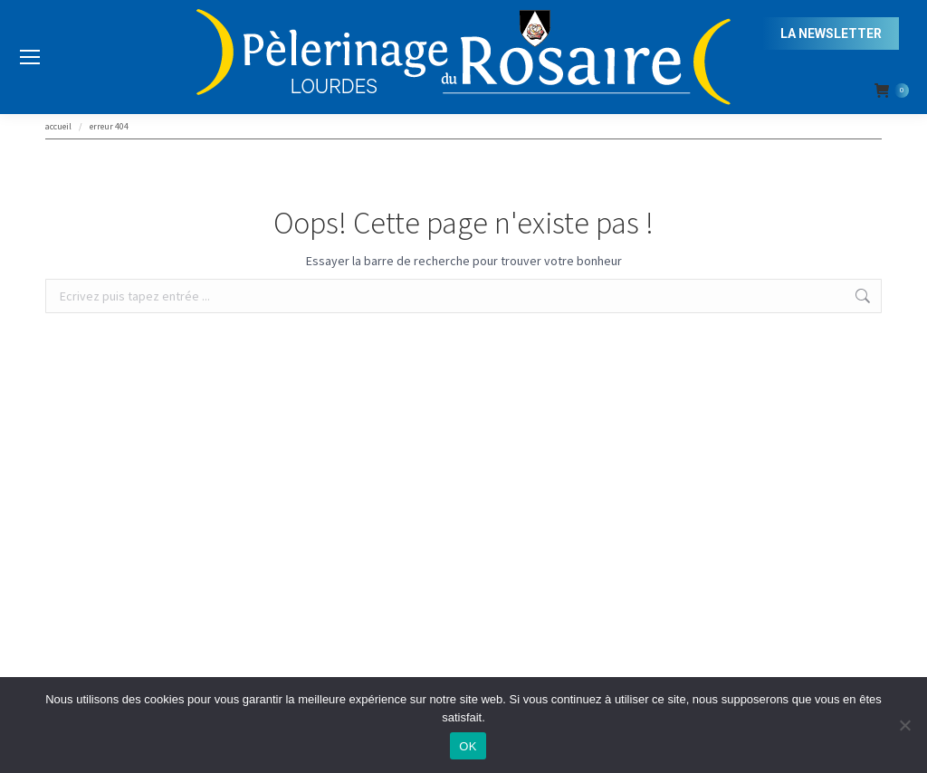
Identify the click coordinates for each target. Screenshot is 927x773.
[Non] (904, 725)
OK (467, 746)
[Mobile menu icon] (30, 57)
